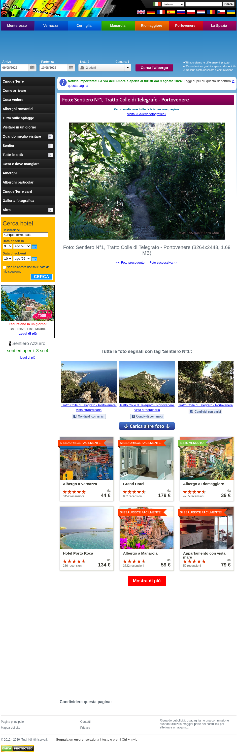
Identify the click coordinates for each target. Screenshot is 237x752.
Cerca (41, 277)
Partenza (47, 61)
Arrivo (6, 61)
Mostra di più (147, 580)
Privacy (85, 727)
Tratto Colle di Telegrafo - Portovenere (205, 405)
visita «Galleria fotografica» (146, 114)
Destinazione (11, 230)
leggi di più (27, 357)
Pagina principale (12, 721)
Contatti (85, 721)
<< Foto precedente (130, 262)
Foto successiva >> (163, 262)
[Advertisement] (119, 44)
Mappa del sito (10, 727)
